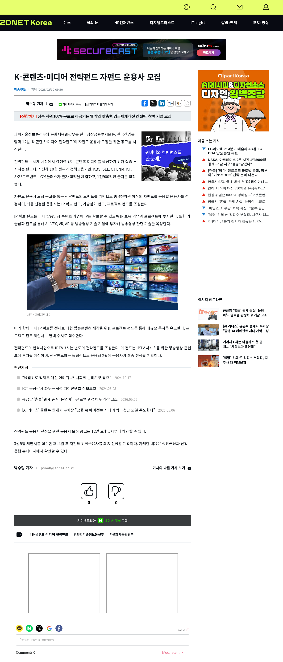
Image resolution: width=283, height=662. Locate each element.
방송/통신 (20, 89)
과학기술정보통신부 (90, 534)
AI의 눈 (92, 22)
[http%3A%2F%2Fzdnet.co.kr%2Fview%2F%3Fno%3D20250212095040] (161, 103)
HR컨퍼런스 (124, 22)
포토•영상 (261, 22)
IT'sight (198, 22)
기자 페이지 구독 (69, 104)
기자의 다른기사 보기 (99, 104)
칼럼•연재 (229, 22)
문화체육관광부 (123, 534)
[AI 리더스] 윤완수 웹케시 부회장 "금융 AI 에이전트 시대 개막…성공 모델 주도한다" (88, 410)
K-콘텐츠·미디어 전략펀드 (50, 534)
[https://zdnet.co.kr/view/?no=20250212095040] (145, 103)
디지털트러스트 (162, 22)
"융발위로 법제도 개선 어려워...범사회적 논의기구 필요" (66, 377)
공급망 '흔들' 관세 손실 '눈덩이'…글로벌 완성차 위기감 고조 (70, 399)
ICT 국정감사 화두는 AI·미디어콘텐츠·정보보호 (59, 388)
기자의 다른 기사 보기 (172, 467)
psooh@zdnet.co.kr (57, 468)
